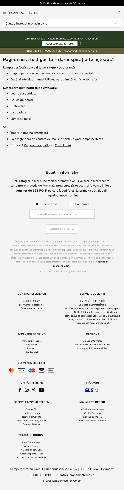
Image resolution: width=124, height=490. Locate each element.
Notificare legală (32, 412)
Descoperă (92, 38)
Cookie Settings (92, 412)
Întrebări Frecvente (31, 308)
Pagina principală (36, 145)
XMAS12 (60, 43)
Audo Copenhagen (31, 442)
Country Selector (32, 424)
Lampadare (18, 112)
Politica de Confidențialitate (31, 420)
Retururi (31, 348)
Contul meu (63, 145)
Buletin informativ (92, 340)
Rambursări (31, 352)
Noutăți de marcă (92, 416)
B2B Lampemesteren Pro (92, 420)
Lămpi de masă (21, 118)
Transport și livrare (32, 340)
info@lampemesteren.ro (32, 304)
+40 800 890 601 (31, 300)
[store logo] (25, 12)
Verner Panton (31, 445)
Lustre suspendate (23, 93)
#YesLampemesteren (92, 408)
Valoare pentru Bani (31, 449)
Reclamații (31, 344)
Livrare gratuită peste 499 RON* (92, 348)
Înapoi (14, 133)
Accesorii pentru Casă (31, 453)
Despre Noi (32, 408)
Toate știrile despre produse (31, 457)
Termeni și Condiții (31, 416)
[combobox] (62, 23)
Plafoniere (17, 106)
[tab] (31, 308)
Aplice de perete (22, 100)
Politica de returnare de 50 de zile (92, 344)
